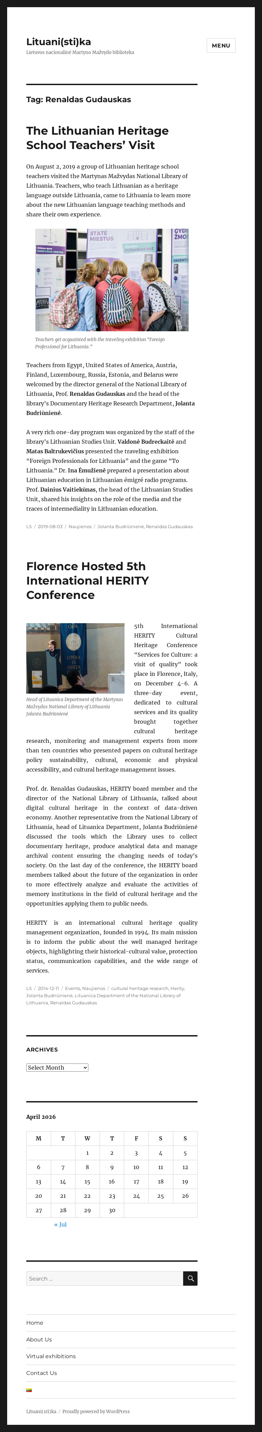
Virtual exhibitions (51, 1356)
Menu (221, 45)
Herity (177, 988)
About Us (39, 1339)
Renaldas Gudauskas (169, 526)
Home (34, 1323)
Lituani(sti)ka (58, 42)
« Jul (60, 1224)
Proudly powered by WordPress (96, 1412)
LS (29, 526)
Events (72, 988)
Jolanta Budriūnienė (121, 526)
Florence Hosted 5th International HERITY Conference (87, 580)
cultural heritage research (140, 988)
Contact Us (41, 1373)
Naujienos (80, 526)
